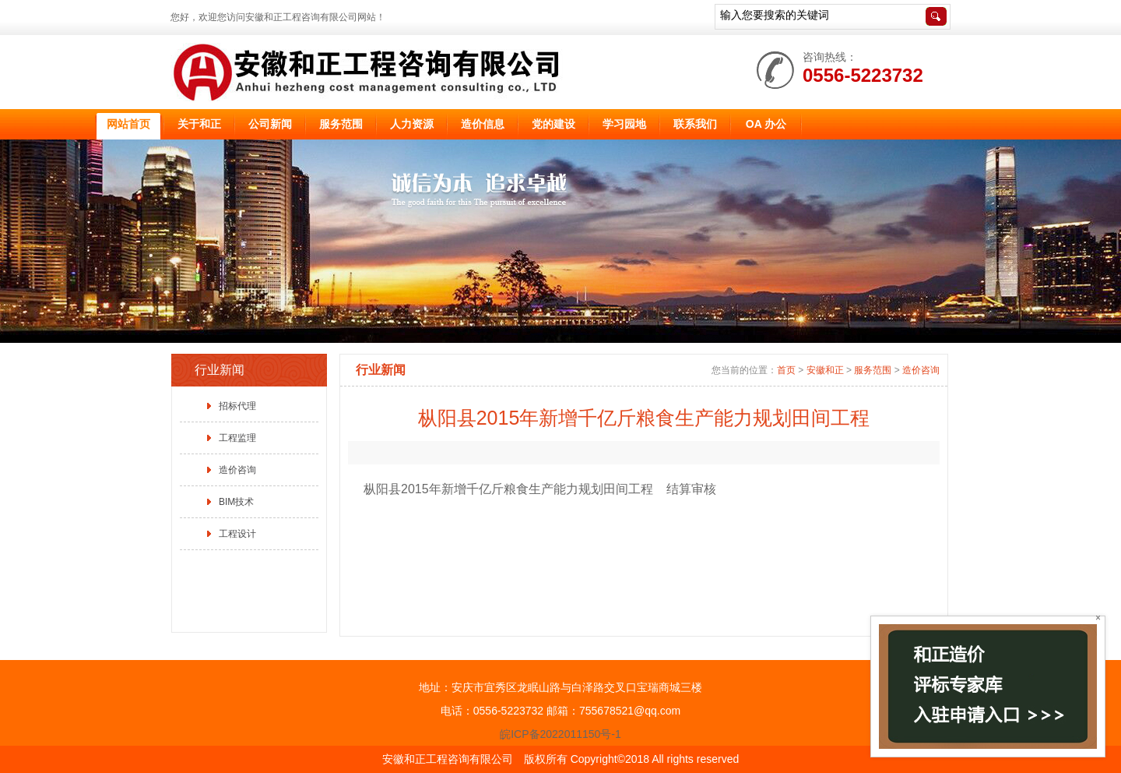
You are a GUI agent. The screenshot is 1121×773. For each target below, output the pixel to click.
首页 (786, 370)
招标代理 (237, 406)
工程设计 (237, 533)
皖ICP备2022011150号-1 (560, 734)
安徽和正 (825, 370)
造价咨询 (237, 469)
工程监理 (237, 437)
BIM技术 (236, 501)
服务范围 (872, 370)
